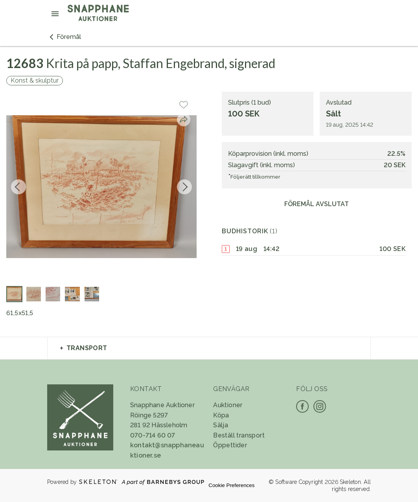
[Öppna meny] (55, 14)
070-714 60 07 (152, 435)
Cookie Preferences (231, 485)
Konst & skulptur (35, 80)
